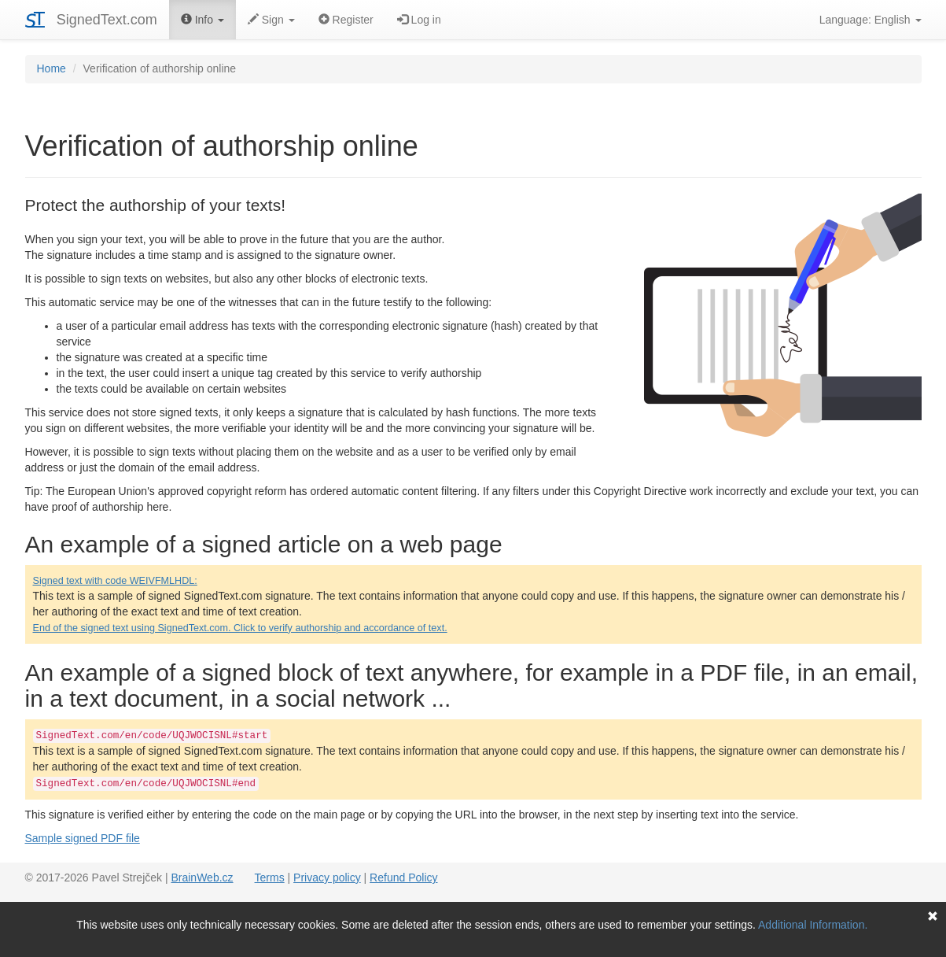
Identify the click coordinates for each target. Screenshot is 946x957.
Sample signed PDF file (82, 838)
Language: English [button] (870, 19)
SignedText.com (107, 20)
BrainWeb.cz (202, 877)
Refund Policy (403, 877)
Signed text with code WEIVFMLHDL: (115, 580)
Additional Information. (812, 924)
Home (51, 68)
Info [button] (202, 19)
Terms (270, 877)
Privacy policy (327, 877)
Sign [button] (271, 19)
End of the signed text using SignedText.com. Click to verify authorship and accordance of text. (240, 628)
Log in (419, 19)
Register (346, 19)
